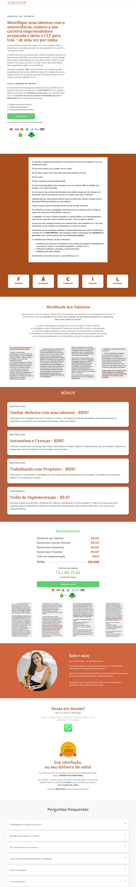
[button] (68, 824)
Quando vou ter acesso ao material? (24, 836)
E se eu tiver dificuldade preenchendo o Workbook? (31, 859)
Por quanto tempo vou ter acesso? (24, 847)
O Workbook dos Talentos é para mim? (26, 824)
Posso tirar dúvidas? (18, 870)
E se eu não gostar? (18, 881)
